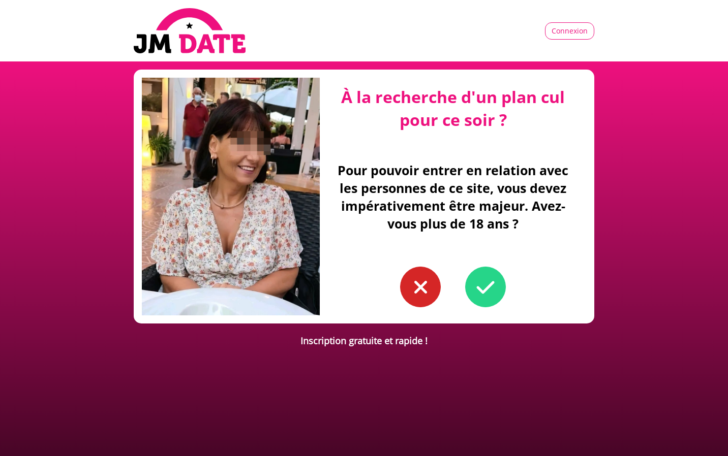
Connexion (570, 31)
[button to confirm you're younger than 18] (420, 287)
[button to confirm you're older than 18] (485, 287)
